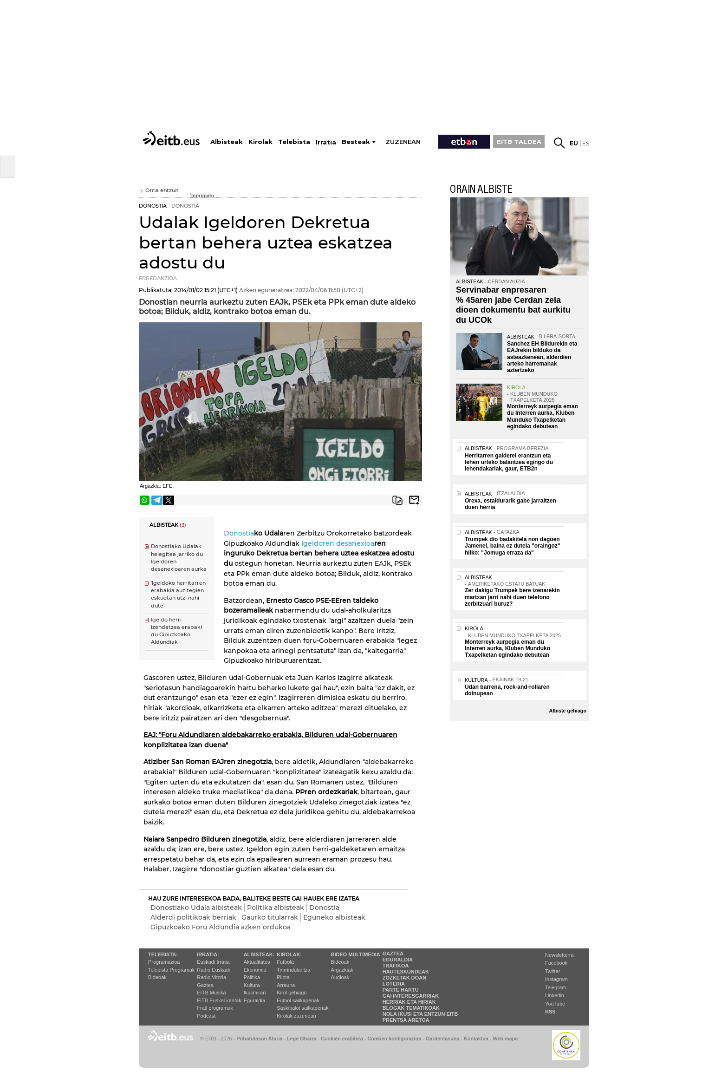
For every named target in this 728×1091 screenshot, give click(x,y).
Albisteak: (259, 954)
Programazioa (164, 962)
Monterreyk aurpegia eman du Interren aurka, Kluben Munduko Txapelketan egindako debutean (542, 416)
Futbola (285, 962)
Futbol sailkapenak (298, 1000)
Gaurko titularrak (269, 917)
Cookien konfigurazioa (394, 1038)
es (585, 143)
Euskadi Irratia (213, 962)
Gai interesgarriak (411, 996)
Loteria (394, 983)
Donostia (239, 533)
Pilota (283, 977)
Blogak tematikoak (411, 1008)
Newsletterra (559, 955)
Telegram (555, 987)
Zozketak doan (405, 977)
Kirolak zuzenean (296, 1016)
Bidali (414, 500)
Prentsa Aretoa (406, 1020)
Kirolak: (289, 954)
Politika (252, 977)
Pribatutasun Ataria (259, 1038)
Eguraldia (254, 1000)
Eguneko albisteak (334, 917)
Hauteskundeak (406, 971)
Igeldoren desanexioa (337, 543)
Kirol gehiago (291, 992)
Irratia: (208, 954)
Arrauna (286, 985)
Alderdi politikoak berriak (193, 917)
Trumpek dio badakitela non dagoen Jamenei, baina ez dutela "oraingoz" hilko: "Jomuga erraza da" (512, 546)
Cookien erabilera (342, 1038)
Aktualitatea (257, 962)
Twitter (552, 971)
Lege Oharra (302, 1038)
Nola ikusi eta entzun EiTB (420, 1014)
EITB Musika (211, 992)
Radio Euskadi (213, 970)
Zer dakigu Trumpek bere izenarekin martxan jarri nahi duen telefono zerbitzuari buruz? (512, 597)
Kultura (252, 985)
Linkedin (554, 995)
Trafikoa (396, 965)
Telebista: (163, 954)
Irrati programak (215, 1008)
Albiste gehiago (567, 710)
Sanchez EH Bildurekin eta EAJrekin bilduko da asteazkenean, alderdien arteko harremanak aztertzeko (542, 357)
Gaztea (205, 985)
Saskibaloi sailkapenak (302, 1008)
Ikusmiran (255, 992)
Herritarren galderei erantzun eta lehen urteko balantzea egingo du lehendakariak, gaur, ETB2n (509, 462)
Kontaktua (476, 1038)
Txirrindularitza (293, 970)
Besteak (356, 141)
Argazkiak (342, 970)
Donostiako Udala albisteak (196, 907)
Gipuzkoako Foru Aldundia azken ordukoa (220, 927)
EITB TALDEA (519, 141)
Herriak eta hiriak (409, 1002)
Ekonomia (255, 970)
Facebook (556, 963)
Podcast (206, 1016)
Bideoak (157, 977)
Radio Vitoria (211, 977)
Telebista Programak (171, 970)
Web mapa (505, 1038)
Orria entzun (158, 191)
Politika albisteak (275, 907)
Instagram (556, 979)
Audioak (340, 977)
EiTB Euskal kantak (219, 1000)
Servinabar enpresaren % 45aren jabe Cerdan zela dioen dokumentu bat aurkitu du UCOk (513, 305)
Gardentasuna (443, 1038)
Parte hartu (401, 990)
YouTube (555, 1003)
